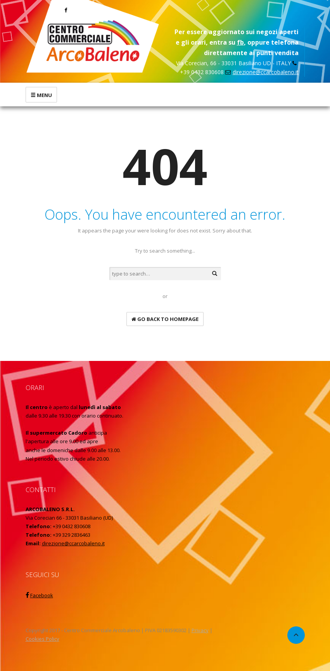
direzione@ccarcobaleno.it (266, 72)
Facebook (41, 595)
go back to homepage (165, 319)
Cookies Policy (42, 638)
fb (240, 42)
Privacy (200, 630)
